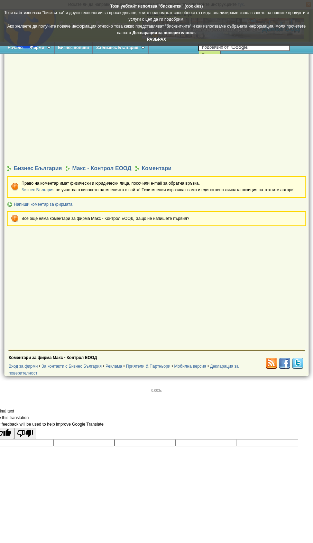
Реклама (113, 366)
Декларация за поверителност (163, 32)
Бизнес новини (73, 47)
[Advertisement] (157, 109)
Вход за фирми (23, 366)
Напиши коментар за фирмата (43, 204)
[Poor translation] (25, 433)
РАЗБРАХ (156, 39)
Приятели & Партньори (148, 366)
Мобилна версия (190, 366)
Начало (15, 47)
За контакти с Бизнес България (72, 366)
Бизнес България (38, 189)
